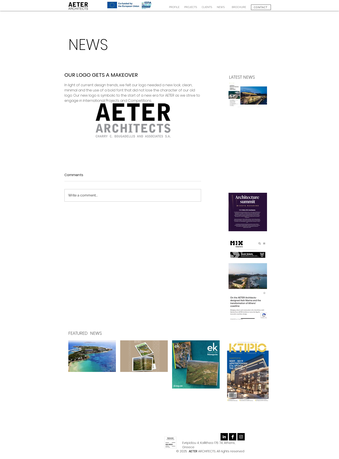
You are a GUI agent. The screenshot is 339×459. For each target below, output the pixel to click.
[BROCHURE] (239, 7)
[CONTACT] (261, 7)
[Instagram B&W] (241, 436)
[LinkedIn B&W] (224, 436)
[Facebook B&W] (232, 436)
